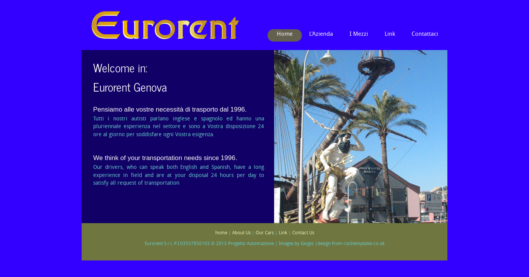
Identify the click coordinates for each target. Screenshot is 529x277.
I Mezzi (359, 34)
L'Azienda (321, 34)
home (221, 233)
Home (285, 34)
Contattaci (425, 34)
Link (390, 34)
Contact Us (303, 233)
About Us (241, 233)
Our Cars (265, 233)
